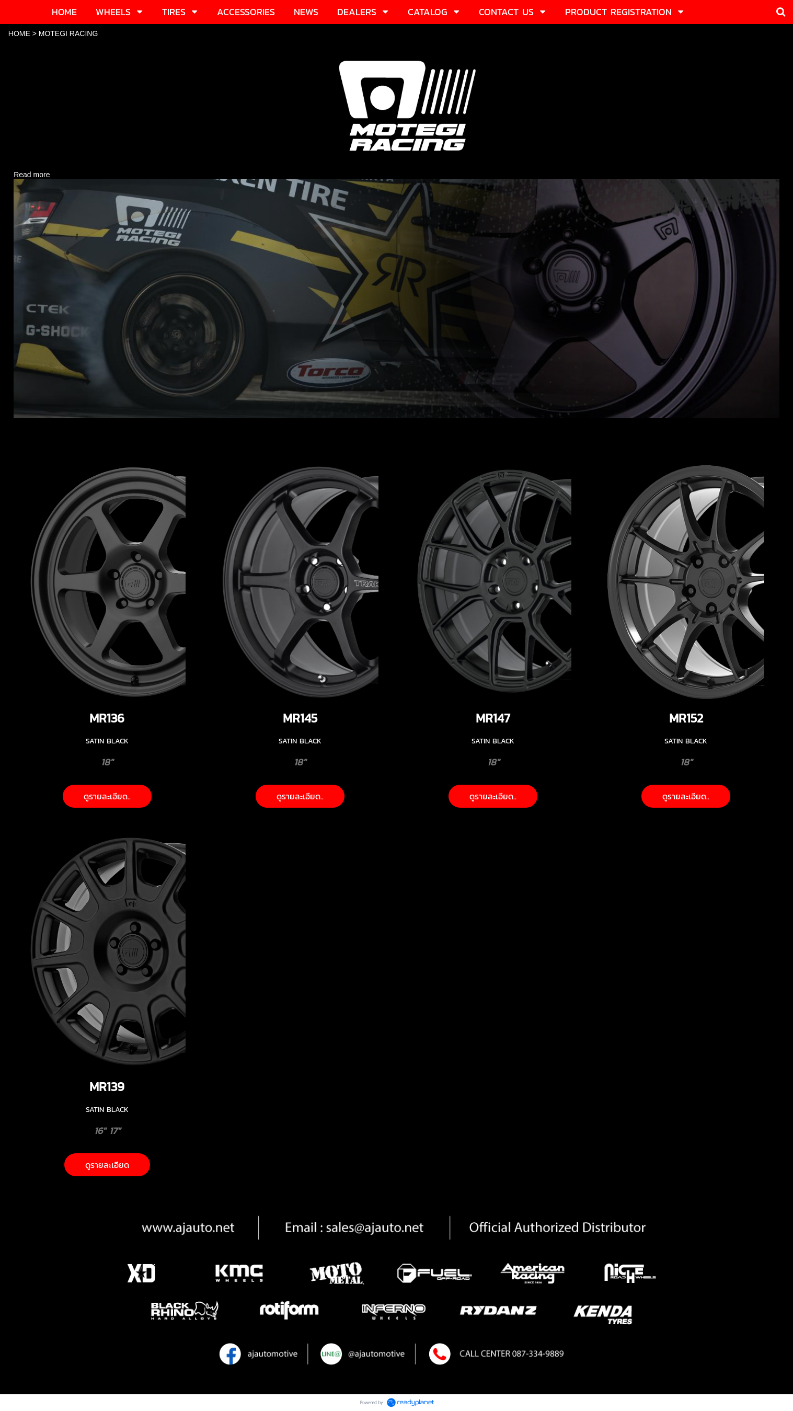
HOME (19, 33)
